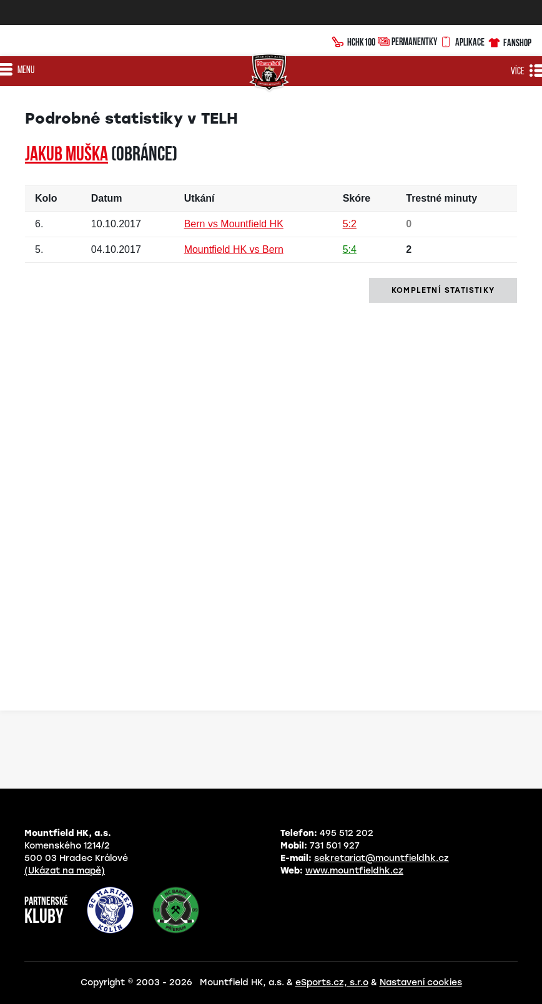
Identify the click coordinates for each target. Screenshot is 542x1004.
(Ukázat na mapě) (64, 870)
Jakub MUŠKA (66, 155)
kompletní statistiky (443, 290)
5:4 (350, 249)
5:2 (350, 224)
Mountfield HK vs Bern (233, 249)
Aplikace (462, 41)
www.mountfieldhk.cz (354, 870)
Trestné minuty (441, 198)
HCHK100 (354, 41)
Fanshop (509, 41)
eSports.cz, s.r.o (331, 982)
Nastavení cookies (421, 982)
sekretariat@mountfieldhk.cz (381, 858)
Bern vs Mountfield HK (233, 224)
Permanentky (407, 41)
